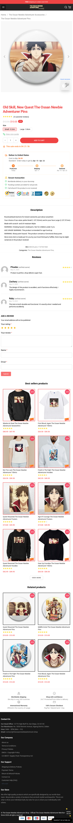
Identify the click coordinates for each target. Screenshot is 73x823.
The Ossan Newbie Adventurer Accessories (27, 15)
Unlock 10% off (68, 812)
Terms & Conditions (9, 746)
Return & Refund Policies (11, 774)
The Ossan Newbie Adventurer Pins (16, 18)
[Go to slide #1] (30, 97)
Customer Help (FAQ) (9, 780)
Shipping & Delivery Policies (12, 767)
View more (36, 578)
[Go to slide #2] (42, 97)
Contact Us (6, 777)
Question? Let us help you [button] (62, 820)
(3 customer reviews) (21, 117)
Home (3, 15)
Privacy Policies (7, 749)
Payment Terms (7, 770)
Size (4, 125)
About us (5, 742)
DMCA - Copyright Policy (11, 752)
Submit (6, 374)
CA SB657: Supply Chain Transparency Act (17, 756)
